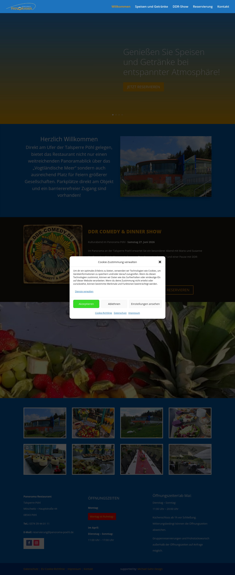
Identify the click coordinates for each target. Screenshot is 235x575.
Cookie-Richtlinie (103, 319)
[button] (160, 268)
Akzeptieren (86, 310)
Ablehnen (114, 310)
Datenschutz (120, 319)
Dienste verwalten (84, 298)
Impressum (134, 319)
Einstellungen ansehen (145, 310)
